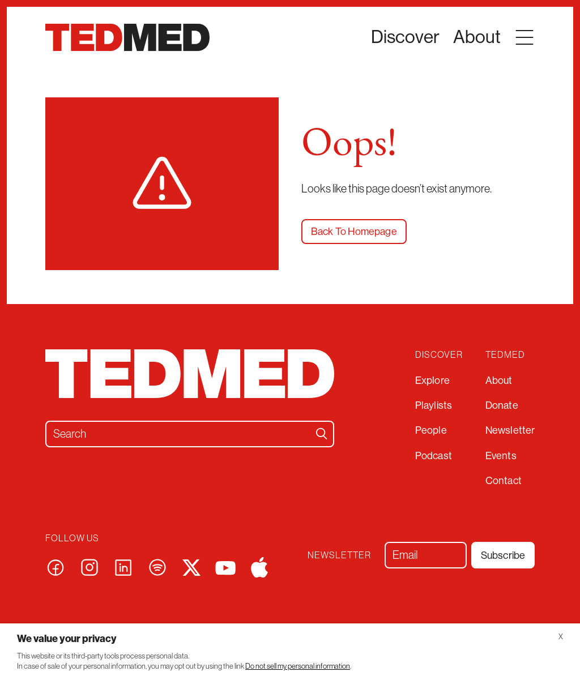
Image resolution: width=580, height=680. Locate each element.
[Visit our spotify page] (157, 566)
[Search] (321, 433)
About (499, 380)
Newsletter (510, 430)
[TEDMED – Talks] (127, 37)
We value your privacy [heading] (67, 638)
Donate (501, 405)
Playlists (433, 405)
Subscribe (503, 555)
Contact (503, 480)
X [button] (560, 636)
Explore (432, 380)
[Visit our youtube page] (225, 567)
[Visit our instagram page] (89, 566)
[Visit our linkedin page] (123, 566)
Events (501, 455)
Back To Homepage (354, 231)
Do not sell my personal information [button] (297, 666)
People (431, 430)
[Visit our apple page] (259, 566)
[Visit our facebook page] (55, 566)
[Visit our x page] (191, 566)
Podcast (433, 455)
